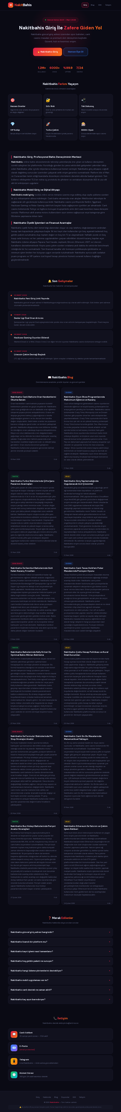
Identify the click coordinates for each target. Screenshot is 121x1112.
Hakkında (47, 1097)
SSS (99, 5)
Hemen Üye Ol (75, 51)
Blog (92, 5)
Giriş (85, 5)
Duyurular (65, 1097)
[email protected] (27, 1051)
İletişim (108, 5)
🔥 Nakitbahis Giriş (47, 51)
